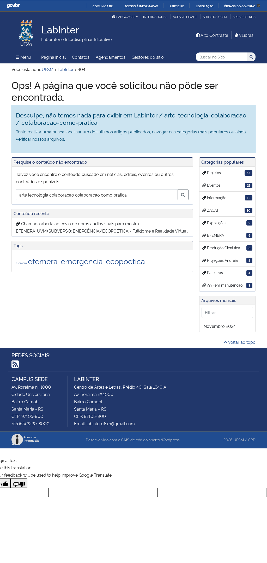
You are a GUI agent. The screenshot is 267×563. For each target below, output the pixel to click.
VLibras (243, 35)
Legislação (204, 6)
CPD (252, 439)
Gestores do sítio (148, 57)
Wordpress (170, 439)
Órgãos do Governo (239, 6)
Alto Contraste (211, 35)
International (155, 16)
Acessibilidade (185, 16)
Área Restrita (244, 16)
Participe (177, 6)
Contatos (80, 57)
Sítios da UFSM (215, 16)
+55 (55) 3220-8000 (30, 423)
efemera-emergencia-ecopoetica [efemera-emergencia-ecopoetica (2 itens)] (86, 261)
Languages (123, 16)
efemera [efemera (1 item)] (21, 263)
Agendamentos (110, 57)
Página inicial (53, 57)
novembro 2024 (220, 326)
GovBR (13, 5)
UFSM (238, 439)
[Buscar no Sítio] (221, 57)
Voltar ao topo (239, 342)
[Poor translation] (19, 483)
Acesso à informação (141, 6)
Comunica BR (103, 6)
